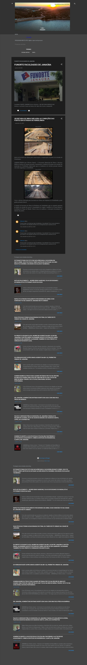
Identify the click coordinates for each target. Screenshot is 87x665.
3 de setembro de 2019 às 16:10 (27, 236)
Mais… (65, 52)
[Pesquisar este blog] (43, 44)
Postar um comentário (21, 250)
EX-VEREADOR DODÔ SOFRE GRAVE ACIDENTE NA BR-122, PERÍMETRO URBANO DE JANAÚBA (40, 565)
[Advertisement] (71, 78)
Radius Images (47, 461)
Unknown (22, 221)
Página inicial (24, 52)
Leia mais (59, 276)
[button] (61, 65)
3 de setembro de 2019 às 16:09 (27, 227)
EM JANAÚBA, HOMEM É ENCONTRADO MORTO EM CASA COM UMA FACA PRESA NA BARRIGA (41, 601)
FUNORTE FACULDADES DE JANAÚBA (32, 65)
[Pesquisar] (75, 4)
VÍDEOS (59, 52)
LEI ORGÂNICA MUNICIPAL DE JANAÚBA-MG (42, 52)
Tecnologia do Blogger (43, 458)
